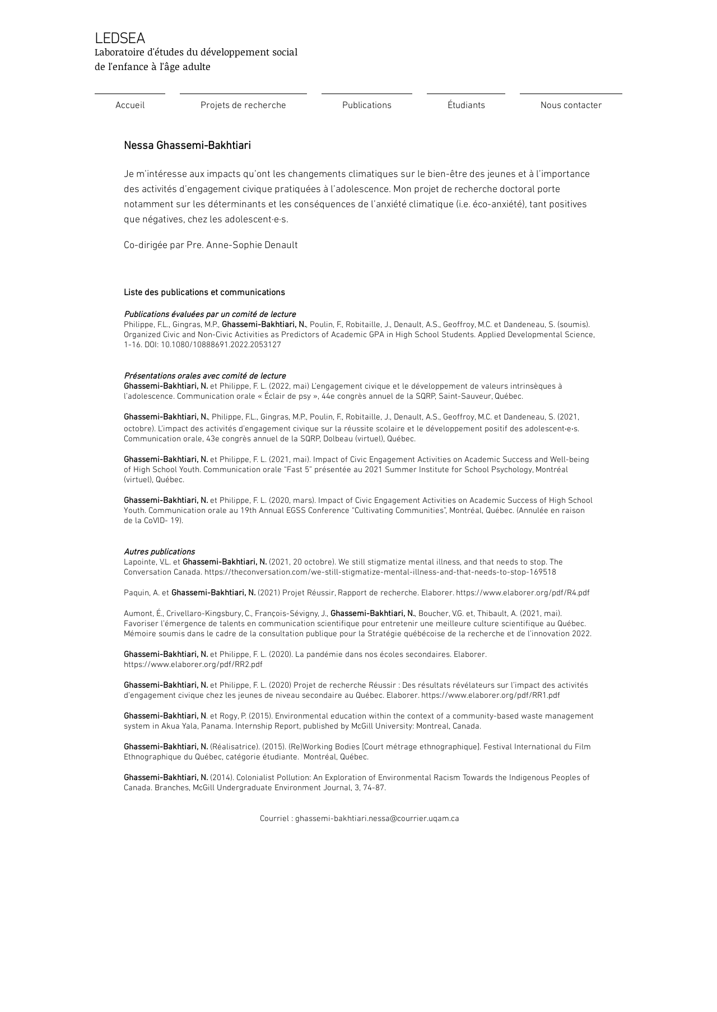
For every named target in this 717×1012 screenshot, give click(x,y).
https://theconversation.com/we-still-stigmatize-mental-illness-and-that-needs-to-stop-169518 (380, 572)
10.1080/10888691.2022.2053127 (221, 345)
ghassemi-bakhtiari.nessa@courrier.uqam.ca (377, 819)
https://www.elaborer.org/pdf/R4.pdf (523, 593)
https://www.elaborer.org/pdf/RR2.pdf (193, 665)
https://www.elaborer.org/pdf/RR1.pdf (490, 696)
